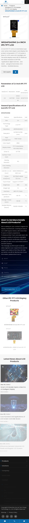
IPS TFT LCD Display (11, 9)
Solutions (5, 466)
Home (5, 6)
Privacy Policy (13, 512)
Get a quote (10, 72)
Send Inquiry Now (11, 289)
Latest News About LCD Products (14, 360)
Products (12, 6)
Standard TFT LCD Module (13, 7)
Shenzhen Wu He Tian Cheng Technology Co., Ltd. (13, 508)
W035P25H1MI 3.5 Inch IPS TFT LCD (14, 325)
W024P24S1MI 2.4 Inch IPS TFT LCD (16, 11)
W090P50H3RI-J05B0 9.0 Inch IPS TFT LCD (14, 349)
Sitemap (3, 512)
